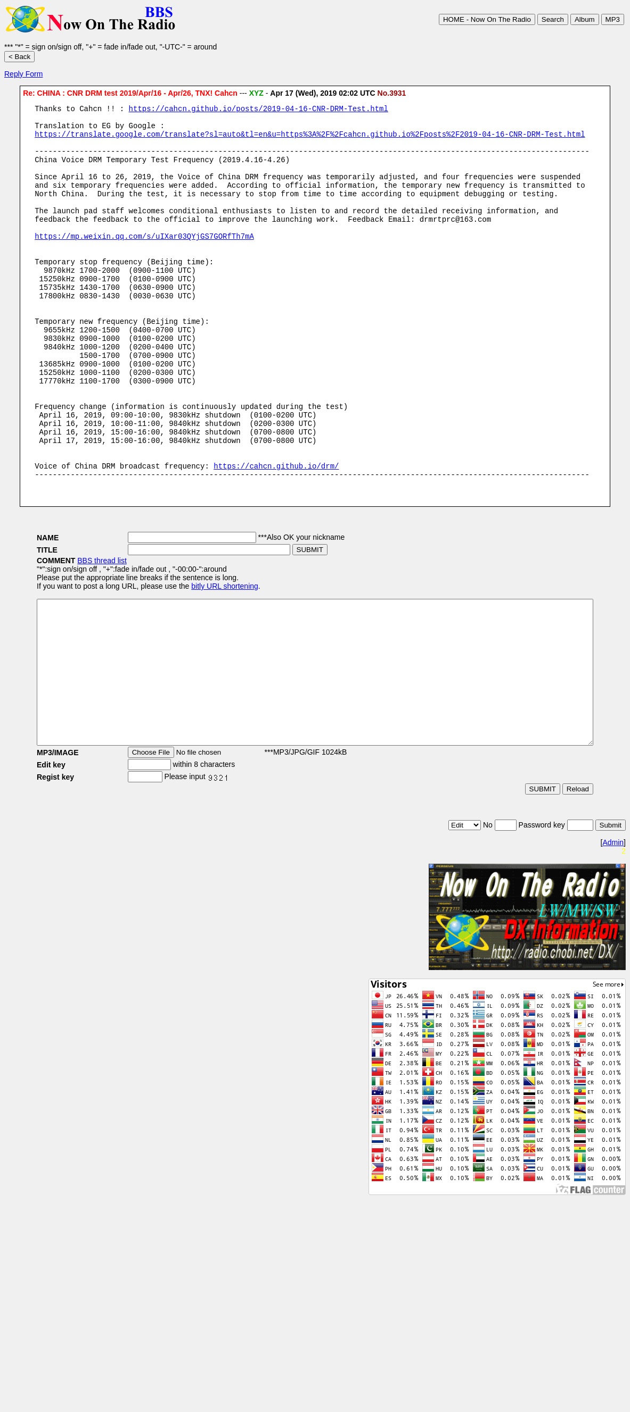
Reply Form (23, 74)
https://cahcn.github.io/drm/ (276, 534)
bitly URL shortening (192, 656)
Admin (613, 941)
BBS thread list (70, 630)
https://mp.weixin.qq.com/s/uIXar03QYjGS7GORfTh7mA (144, 261)
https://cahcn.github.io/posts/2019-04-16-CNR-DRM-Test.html (258, 110)
